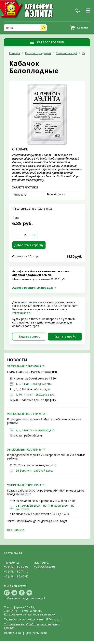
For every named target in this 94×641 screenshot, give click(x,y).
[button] (34, 235)
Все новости (15, 530)
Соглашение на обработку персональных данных (32, 626)
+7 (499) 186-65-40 (16, 576)
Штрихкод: (34, 208)
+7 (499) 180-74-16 (16, 571)
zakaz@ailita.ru (21, 313)
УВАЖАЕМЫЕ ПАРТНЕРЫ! (24, 366)
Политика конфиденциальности (25, 633)
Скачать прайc (65, 336)
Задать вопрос (29, 336)
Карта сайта (13, 553)
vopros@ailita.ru (44, 566)
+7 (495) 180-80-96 (16, 566)
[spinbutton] (25, 235)
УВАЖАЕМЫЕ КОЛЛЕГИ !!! (24, 414)
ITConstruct (53, 619)
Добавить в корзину (29, 245)
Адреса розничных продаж (32, 287)
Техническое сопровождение (23, 619)
